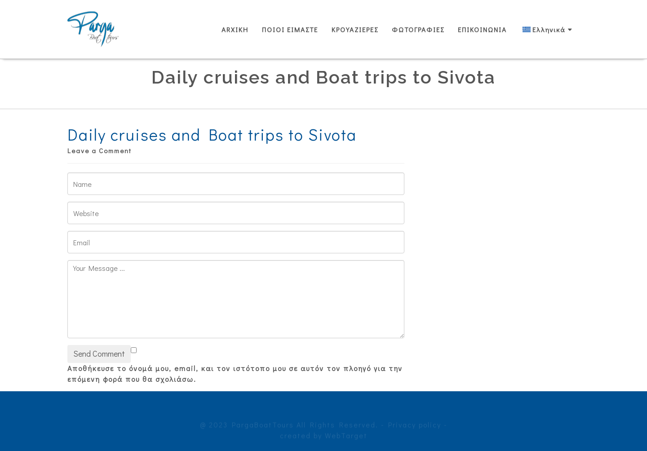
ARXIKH (235, 29)
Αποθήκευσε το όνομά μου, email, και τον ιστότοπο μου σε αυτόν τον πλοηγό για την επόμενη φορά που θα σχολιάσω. (235, 373)
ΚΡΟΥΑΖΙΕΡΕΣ (355, 29)
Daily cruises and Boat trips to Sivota (212, 134)
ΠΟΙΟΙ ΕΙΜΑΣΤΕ (290, 29)
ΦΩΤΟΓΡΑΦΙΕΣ (418, 29)
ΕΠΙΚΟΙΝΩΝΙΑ (482, 29)
